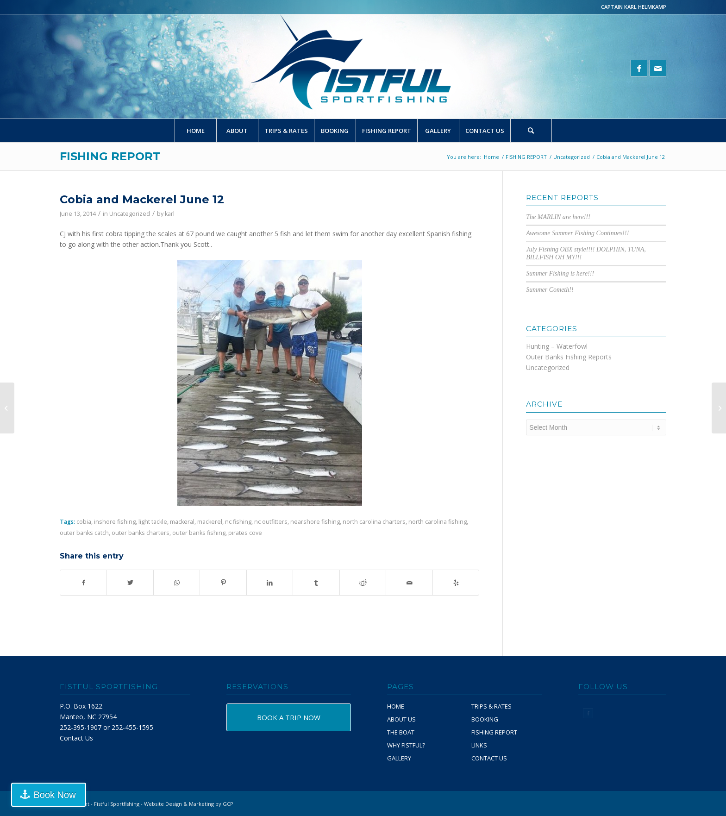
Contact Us (76, 738)
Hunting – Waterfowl (557, 346)
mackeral (182, 522)
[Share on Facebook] (83, 582)
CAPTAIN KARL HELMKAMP (633, 6)
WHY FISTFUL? (406, 745)
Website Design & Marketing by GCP (188, 803)
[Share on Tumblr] (316, 582)
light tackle (152, 522)
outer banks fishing (198, 533)
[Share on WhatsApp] (177, 582)
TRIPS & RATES (491, 706)
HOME (395, 706)
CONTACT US (489, 758)
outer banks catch (84, 533)
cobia (83, 522)
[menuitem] (195, 130)
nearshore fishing (315, 522)
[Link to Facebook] (639, 68)
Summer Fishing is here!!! (560, 273)
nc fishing (238, 522)
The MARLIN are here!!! (558, 216)
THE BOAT (400, 732)
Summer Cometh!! (549, 289)
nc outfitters (271, 522)
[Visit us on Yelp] (456, 582)
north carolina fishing (437, 522)
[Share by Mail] (409, 582)
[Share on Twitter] (130, 582)
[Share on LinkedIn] (270, 582)
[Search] (531, 130)
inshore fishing (115, 522)
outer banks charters (140, 533)
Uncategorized (129, 214)
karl (170, 214)
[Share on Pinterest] (223, 582)
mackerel (209, 522)
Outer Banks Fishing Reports (569, 356)
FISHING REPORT (110, 156)
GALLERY (399, 758)
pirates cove (245, 533)
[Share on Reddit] (363, 582)
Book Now (52, 795)
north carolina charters (374, 522)
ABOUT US (401, 719)
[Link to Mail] (658, 68)
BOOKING (484, 719)
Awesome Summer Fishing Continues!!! (577, 233)
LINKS (479, 745)
